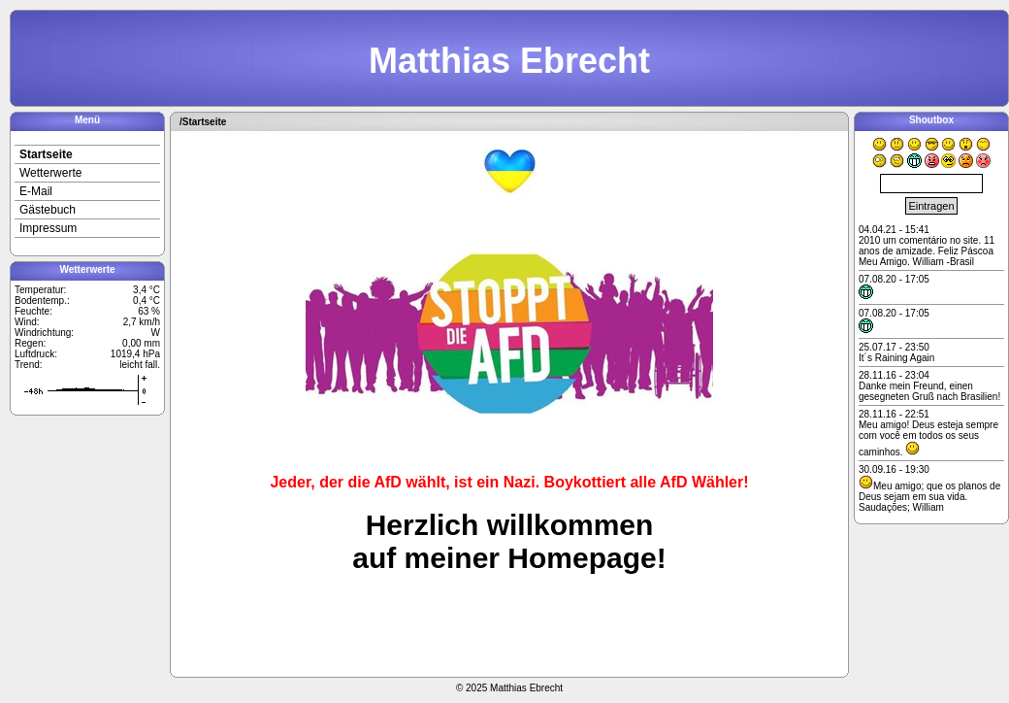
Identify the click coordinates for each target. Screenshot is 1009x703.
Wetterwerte (50, 173)
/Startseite (202, 122)
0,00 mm (141, 343)
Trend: (29, 364)
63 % (149, 311)
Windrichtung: (44, 332)
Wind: (27, 322)
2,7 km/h (141, 322)
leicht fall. (139, 364)
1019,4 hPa (135, 354)
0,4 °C (146, 300)
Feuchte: (33, 311)
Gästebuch (47, 210)
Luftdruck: (36, 354)
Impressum (48, 228)
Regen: (30, 343)
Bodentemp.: (42, 300)
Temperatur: (40, 290)
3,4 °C (146, 290)
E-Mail (35, 191)
